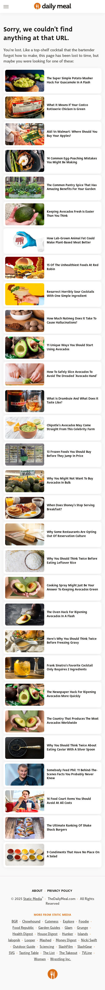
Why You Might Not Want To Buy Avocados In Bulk (70, 480)
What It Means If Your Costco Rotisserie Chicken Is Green (67, 107)
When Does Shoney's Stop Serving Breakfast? (71, 507)
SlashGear (84, 946)
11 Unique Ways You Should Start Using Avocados (70, 347)
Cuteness (51, 921)
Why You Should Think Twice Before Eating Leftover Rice (72, 561)
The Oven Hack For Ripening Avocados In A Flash (67, 614)
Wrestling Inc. (60, 959)
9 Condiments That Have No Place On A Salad (73, 854)
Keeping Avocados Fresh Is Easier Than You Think (70, 214)
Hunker (67, 934)
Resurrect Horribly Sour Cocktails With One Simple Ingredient (70, 294)
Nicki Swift (89, 940)
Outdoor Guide (24, 946)
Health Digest (23, 934)
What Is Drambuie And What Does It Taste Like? (72, 401)
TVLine (87, 953)
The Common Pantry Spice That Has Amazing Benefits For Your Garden (72, 187)
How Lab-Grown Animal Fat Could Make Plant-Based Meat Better (71, 240)
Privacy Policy (59, 890)
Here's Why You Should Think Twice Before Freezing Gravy (72, 641)
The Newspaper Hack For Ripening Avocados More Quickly (71, 694)
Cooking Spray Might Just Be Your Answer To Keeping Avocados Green (72, 587)
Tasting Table (29, 953)
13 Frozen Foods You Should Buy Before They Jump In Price (69, 454)
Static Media (32, 899)
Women (40, 959)
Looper (30, 940)
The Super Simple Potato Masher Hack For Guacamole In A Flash (70, 80)
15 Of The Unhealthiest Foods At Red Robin (73, 267)
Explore (68, 921)
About (37, 890)
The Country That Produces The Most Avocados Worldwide (73, 721)
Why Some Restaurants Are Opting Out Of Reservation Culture (71, 534)
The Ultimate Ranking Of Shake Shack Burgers (69, 827)
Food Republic (23, 927)
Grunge (82, 927)
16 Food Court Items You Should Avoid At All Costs (69, 801)
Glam (68, 927)
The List (49, 953)
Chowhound (31, 921)
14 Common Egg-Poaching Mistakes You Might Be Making (72, 160)
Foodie (84, 921)
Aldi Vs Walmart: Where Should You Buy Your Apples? (72, 134)
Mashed (45, 940)
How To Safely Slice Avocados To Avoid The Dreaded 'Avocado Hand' (72, 374)
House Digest (48, 934)
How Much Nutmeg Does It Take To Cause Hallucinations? (71, 320)
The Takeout (68, 953)
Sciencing (47, 946)
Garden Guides (49, 927)
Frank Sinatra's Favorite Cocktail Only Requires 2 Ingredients (70, 667)
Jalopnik (14, 940)
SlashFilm (66, 946)
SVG (12, 953)
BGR (15, 921)
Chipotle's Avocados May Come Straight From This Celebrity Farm (71, 427)
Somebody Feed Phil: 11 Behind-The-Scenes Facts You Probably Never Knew (72, 774)
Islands (83, 934)
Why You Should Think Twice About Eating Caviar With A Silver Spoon (71, 747)
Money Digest (66, 940)
